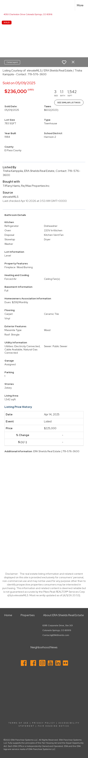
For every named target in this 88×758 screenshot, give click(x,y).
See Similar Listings (68, 102)
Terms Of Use (19, 723)
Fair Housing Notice (53, 726)
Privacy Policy (43, 723)
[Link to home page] (6, 5)
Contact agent (12, 62)
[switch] (64, 62)
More (80, 5)
